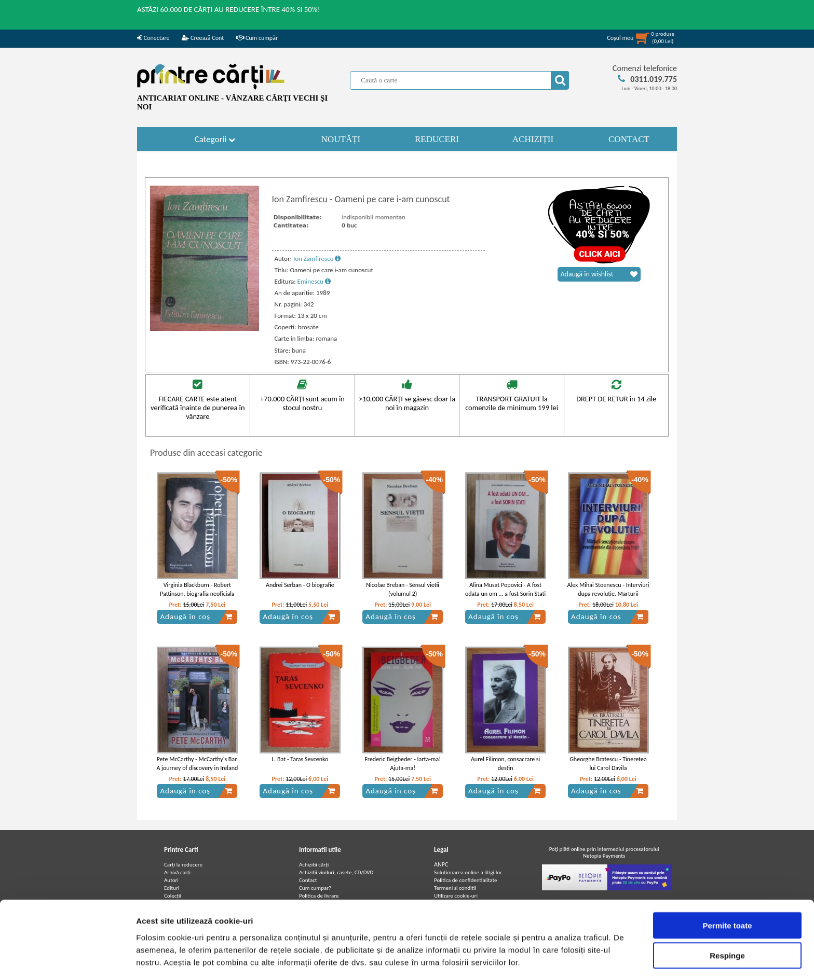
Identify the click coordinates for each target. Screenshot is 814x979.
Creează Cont (203, 37)
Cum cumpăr (257, 37)
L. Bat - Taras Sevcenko (300, 759)
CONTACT (628, 139)
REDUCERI (437, 139)
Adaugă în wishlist (599, 274)
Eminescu (314, 281)
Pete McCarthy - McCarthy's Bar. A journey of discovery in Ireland (197, 764)
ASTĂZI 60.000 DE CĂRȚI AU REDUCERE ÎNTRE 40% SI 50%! (228, 9)
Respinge (727, 918)
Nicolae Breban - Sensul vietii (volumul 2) (402, 589)
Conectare (153, 37)
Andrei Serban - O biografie (300, 585)
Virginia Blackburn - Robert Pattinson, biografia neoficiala (197, 589)
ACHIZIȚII (532, 139)
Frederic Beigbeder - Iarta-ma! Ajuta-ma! (402, 764)
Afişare (519, 958)
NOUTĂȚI (341, 139)
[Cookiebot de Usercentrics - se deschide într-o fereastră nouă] (67, 959)
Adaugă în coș (196, 616)
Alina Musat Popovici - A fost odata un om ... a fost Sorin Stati (505, 589)
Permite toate (727, 888)
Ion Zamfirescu (317, 258)
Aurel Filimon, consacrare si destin (505, 764)
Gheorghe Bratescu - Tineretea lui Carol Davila (607, 764)
